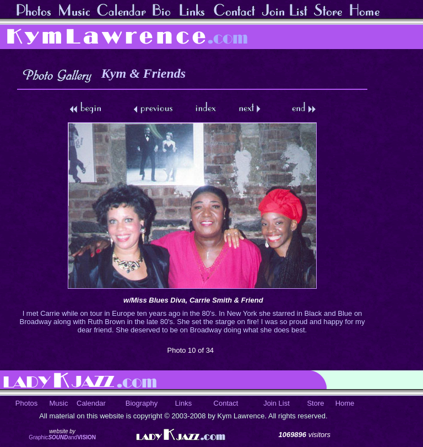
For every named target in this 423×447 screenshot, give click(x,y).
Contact (226, 403)
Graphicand (62, 437)
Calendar (91, 403)
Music (59, 403)
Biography (142, 403)
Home (345, 403)
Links (183, 403)
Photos (26, 403)
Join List (276, 403)
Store (315, 403)
